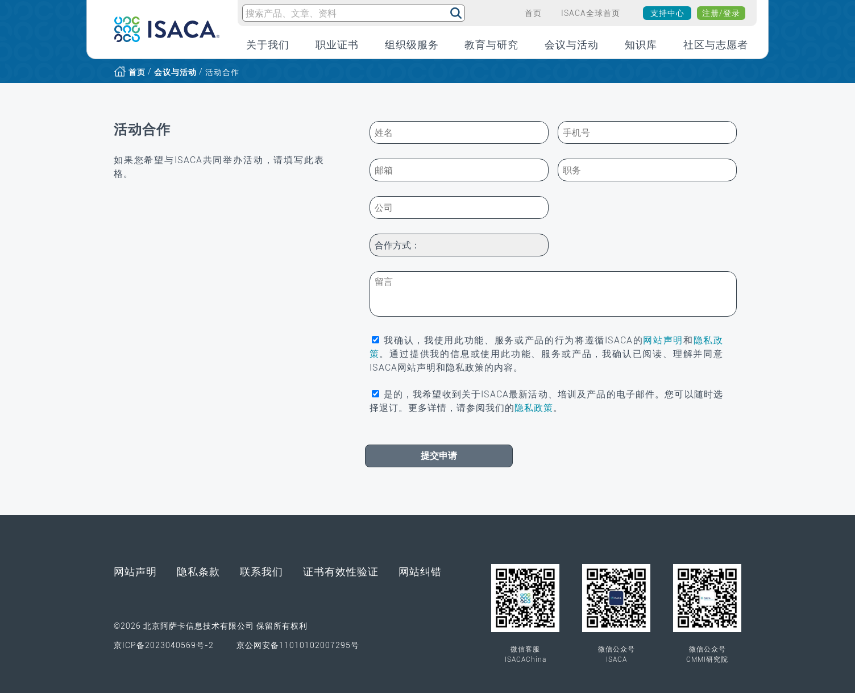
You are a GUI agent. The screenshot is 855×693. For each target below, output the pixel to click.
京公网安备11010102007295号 (297, 624)
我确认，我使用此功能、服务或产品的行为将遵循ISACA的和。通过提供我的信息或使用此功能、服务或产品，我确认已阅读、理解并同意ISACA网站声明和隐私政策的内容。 (546, 354)
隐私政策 (533, 407)
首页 (137, 72)
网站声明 (663, 340)
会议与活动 (175, 72)
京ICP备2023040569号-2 (164, 624)
